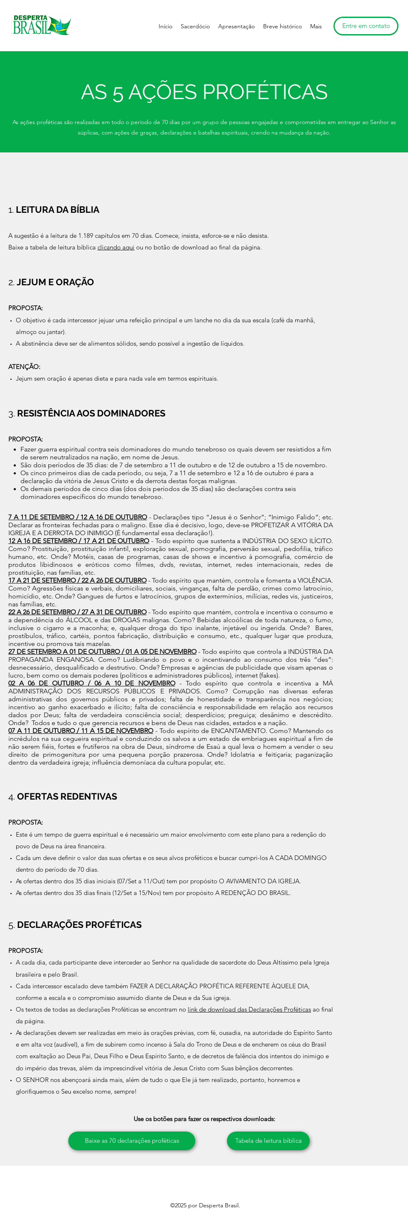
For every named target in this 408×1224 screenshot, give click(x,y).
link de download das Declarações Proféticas (249, 1009)
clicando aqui (115, 247)
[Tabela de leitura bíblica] (268, 1141)
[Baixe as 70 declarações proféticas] (131, 1141)
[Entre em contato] (365, 26)
